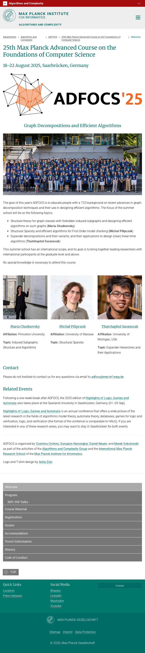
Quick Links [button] (12, 585)
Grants (9, 525)
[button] (138, 3)
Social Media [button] (60, 585)
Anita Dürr (45, 462)
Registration (13, 517)
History (10, 549)
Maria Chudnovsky (25, 326)
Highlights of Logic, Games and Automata (31, 411)
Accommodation (16, 533)
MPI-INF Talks (18, 502)
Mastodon (57, 601)
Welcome (11, 487)
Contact (120, 585)
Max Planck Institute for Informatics (58, 454)
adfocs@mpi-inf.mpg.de (107, 377)
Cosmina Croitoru (47, 443)
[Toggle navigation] (138, 18)
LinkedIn (56, 596)
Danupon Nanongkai (74, 443)
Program (11, 495)
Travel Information (18, 541)
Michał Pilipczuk (72, 326)
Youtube (55, 606)
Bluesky (55, 590)
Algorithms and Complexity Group (64, 449)
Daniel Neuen (98, 443)
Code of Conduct (16, 557)
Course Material (16, 509)
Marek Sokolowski (126, 443)
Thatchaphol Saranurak (120, 326)
